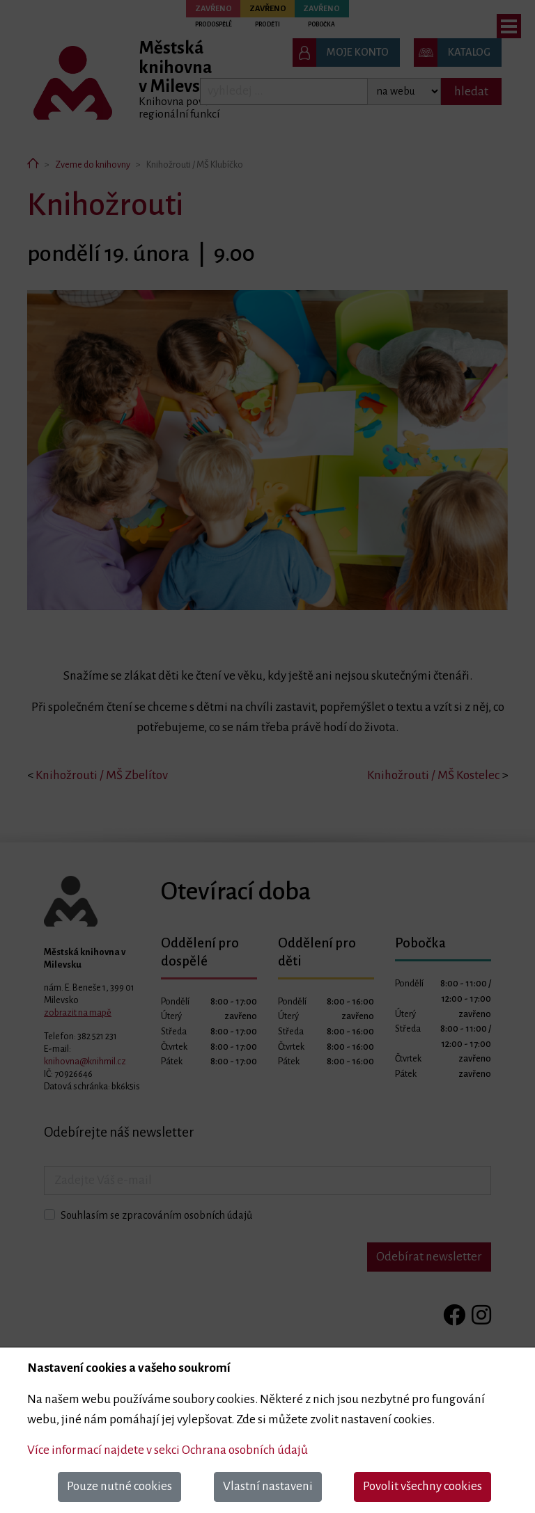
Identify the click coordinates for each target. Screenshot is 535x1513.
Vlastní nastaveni (268, 1486)
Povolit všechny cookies (422, 1486)
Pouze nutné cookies (119, 1486)
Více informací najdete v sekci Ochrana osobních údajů (167, 1450)
